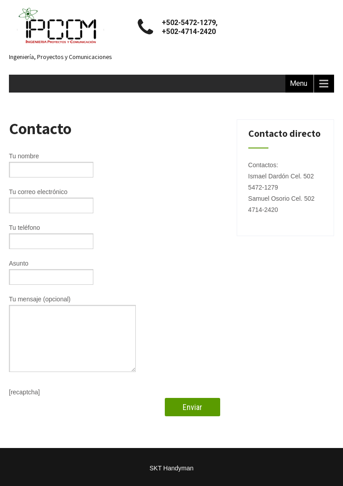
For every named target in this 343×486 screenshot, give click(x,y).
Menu (298, 83)
